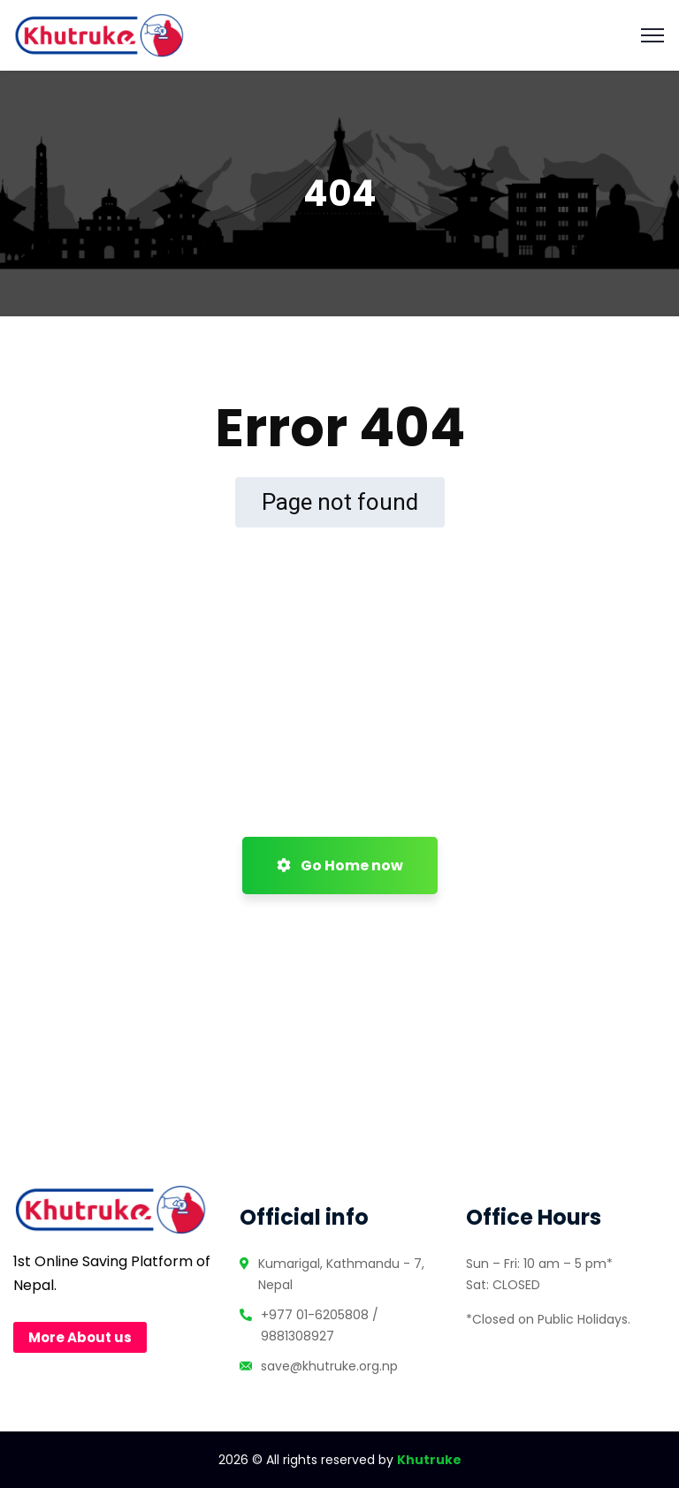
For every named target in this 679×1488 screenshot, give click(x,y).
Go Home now (340, 865)
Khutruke (429, 1460)
